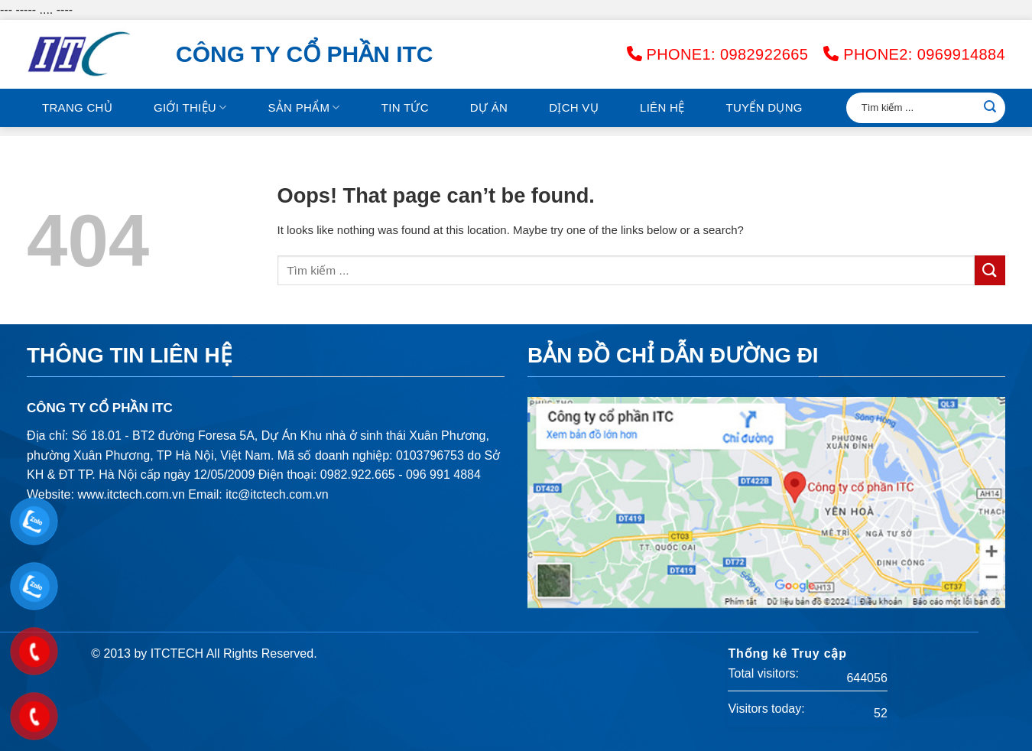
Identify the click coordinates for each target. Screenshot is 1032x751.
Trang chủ (77, 107)
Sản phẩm (303, 107)
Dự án (489, 107)
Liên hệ (662, 107)
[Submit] (990, 108)
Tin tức (405, 107)
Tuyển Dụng (763, 107)
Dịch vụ (574, 107)
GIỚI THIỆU (190, 107)
